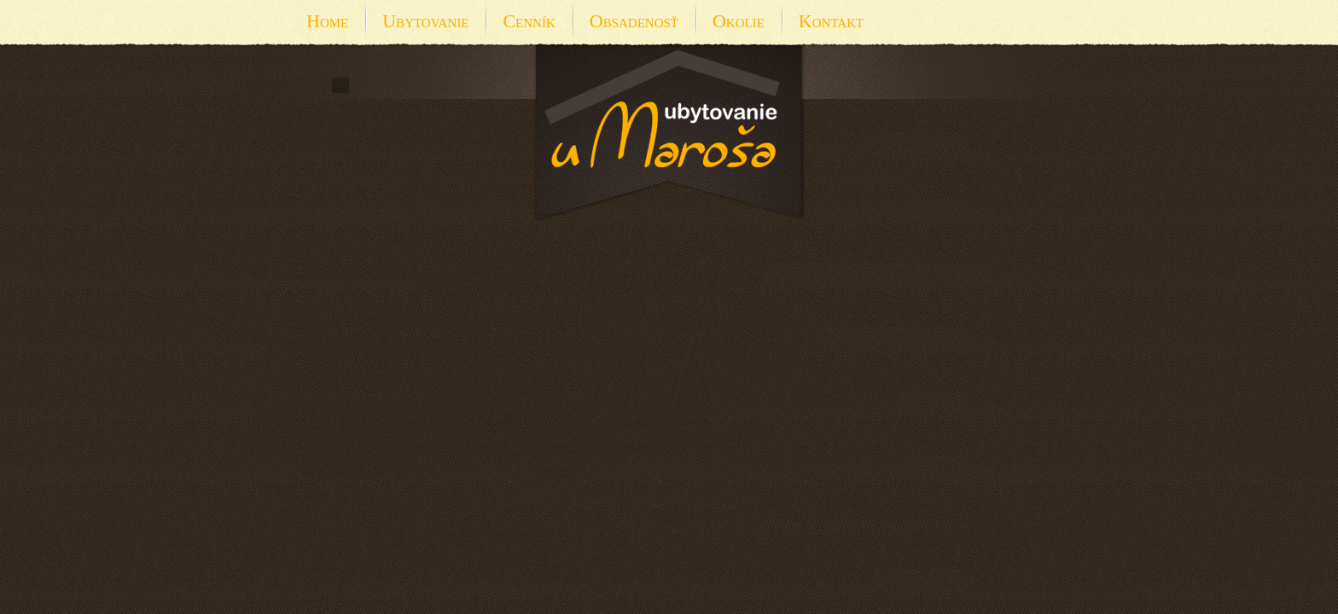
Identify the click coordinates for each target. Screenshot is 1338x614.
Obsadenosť (634, 21)
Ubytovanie (425, 21)
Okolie (739, 21)
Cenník (529, 21)
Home (327, 21)
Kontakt (831, 21)
